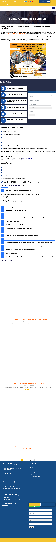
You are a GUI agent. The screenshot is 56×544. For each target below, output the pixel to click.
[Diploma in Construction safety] (3, 108)
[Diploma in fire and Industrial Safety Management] (3, 102)
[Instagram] (28, 1)
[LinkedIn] (30, 1)
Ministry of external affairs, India (19, 161)
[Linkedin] (46, 483)
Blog (31, 480)
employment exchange (27, 160)
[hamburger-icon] (53, 8)
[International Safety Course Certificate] (3, 122)
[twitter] (27, 1)
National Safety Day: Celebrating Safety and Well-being (28, 385)
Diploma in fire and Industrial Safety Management (15, 101)
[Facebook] (25, 1)
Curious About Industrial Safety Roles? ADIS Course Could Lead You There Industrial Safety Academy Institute (28, 449)
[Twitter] (34, 483)
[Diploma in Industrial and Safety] (3, 88)
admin (32, 323)
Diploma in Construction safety (16, 108)
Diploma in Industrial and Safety (16, 88)
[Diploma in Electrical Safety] (3, 115)
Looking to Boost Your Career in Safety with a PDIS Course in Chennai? (28, 321)
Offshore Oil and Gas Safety (15, 95)
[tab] (42, 92)
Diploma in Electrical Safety (15, 115)
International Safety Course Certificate (15, 121)
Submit (31, 115)
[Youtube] (32, 1)
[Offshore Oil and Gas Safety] (3, 95)
